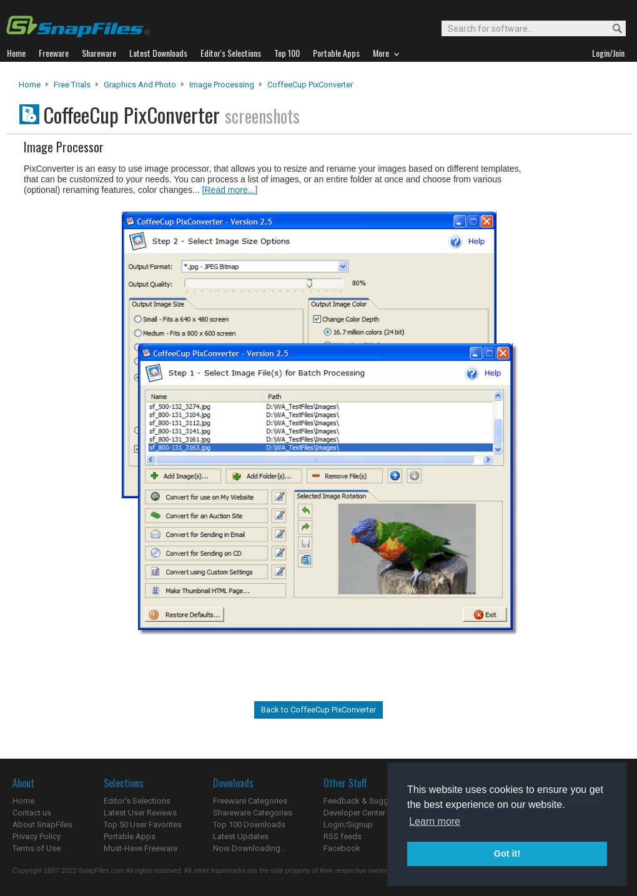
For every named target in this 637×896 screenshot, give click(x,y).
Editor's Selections (137, 800)
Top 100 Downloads (249, 824)
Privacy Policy (36, 836)
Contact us (31, 812)
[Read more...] (230, 190)
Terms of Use (36, 848)
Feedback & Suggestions (369, 800)
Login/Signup (348, 824)
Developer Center (354, 812)
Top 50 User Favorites (143, 824)
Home (30, 84)
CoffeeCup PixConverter (310, 84)
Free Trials (72, 84)
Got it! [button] (507, 854)
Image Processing (221, 84)
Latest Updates (241, 836)
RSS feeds (342, 836)
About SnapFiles (42, 824)
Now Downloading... (249, 848)
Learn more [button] (434, 821)
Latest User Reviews (140, 812)
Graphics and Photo (140, 84)
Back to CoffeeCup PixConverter (318, 709)
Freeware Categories (250, 800)
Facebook (341, 848)
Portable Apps (130, 836)
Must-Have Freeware (140, 848)
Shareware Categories (252, 812)
